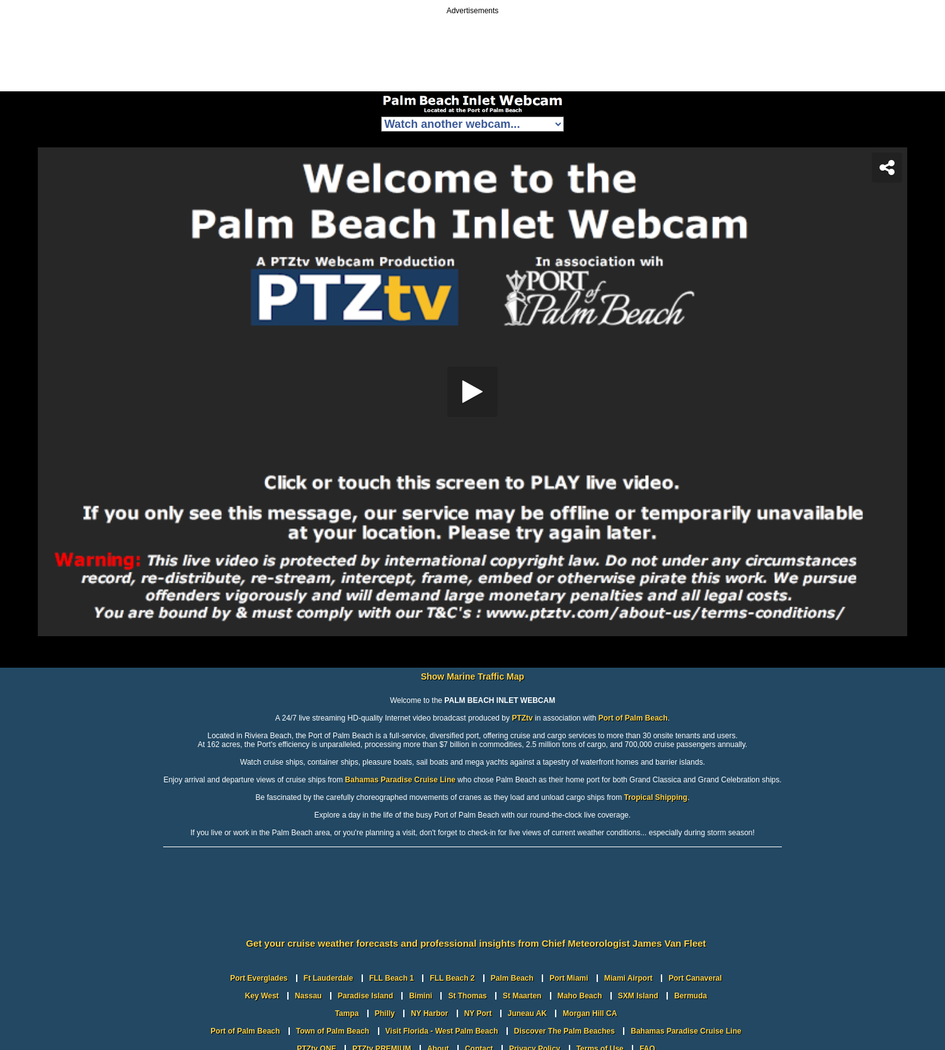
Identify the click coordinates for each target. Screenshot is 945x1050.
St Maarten (522, 995)
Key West (262, 995)
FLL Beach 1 (391, 978)
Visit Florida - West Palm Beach (442, 1031)
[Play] (472, 392)
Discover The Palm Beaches (564, 1031)
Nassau (308, 995)
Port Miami (568, 978)
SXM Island (638, 995)
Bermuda (690, 995)
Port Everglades (258, 978)
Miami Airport (628, 978)
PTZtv (522, 718)
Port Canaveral (695, 978)
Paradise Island (365, 995)
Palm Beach (512, 978)
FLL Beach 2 (452, 978)
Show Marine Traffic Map (472, 676)
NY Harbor (429, 1013)
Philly (385, 1013)
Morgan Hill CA (590, 1013)
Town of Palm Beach (332, 1031)
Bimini (420, 995)
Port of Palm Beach (633, 718)
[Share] (887, 167)
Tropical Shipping (656, 797)
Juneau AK (527, 1013)
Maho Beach (580, 995)
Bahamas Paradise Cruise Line (400, 779)
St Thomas (467, 995)
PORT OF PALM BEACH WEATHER (472, 900)
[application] (472, 391)
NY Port (478, 1013)
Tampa (347, 1013)
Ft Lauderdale (328, 978)
